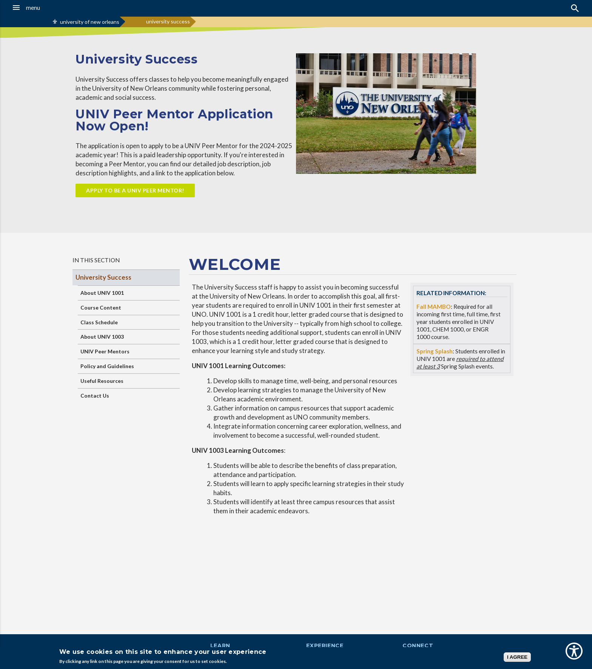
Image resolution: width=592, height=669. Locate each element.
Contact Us (94, 395)
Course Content (100, 307)
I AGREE (517, 657)
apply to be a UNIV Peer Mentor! (135, 190)
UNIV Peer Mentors (105, 351)
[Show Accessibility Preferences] (574, 651)
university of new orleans (89, 22)
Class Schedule (99, 322)
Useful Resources (101, 381)
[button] (55, 7)
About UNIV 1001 (102, 293)
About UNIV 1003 (102, 336)
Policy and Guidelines (107, 366)
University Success (103, 277)
